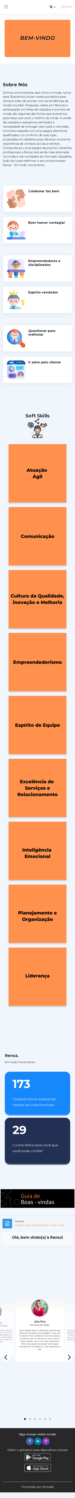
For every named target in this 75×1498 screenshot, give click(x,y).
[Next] (69, 1357)
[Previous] (6, 1357)
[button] (52, 7)
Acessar (66, 6)
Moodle (48, 1487)
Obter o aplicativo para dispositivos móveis (37, 1450)
